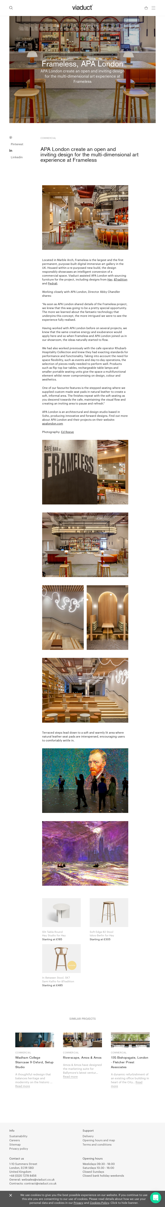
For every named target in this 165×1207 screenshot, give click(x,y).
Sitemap (15, 1144)
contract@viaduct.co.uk (40, 1183)
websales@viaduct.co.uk (38, 1179)
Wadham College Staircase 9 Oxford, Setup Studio (34, 1062)
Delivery (88, 1136)
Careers (14, 1140)
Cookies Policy (99, 1202)
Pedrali (52, 283)
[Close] (10, 1195)
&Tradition (120, 279)
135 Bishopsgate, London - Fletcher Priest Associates (129, 1062)
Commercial (23, 1052)
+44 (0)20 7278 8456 (22, 1175)
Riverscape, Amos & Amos (82, 1057)
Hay (109, 279)
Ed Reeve (67, 431)
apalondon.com (52, 423)
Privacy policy (18, 1148)
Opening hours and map (99, 1140)
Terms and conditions (97, 1144)
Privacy (78, 1202)
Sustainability (18, 1136)
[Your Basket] (146, 8)
